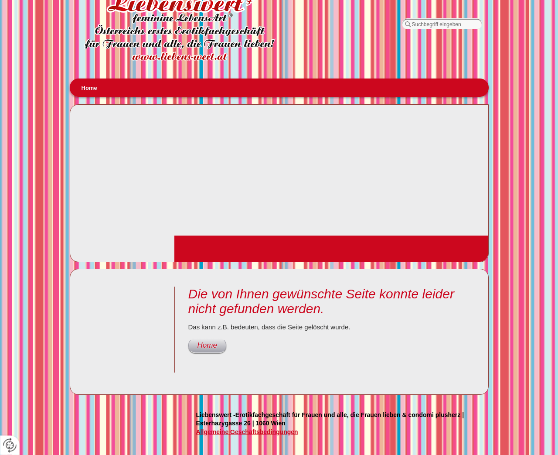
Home (89, 88)
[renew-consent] (10, 445)
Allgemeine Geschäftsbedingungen (247, 431)
